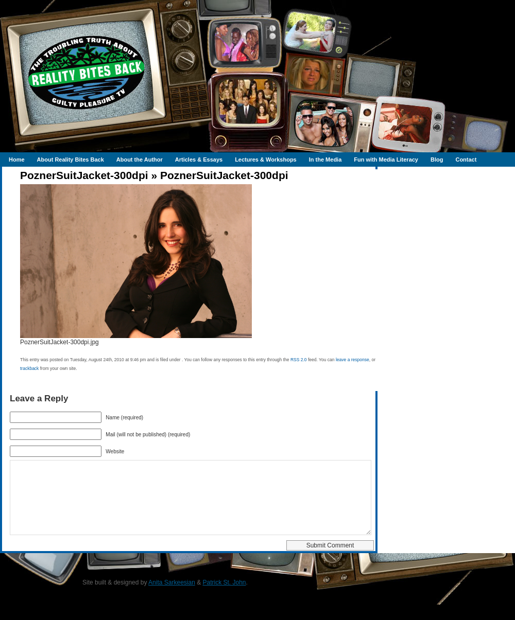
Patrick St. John (224, 597)
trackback (29, 368)
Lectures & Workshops (266, 159)
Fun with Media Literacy (386, 159)
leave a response (352, 359)
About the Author (139, 159)
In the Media (325, 159)
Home (17, 159)
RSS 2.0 (298, 359)
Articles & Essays (198, 159)
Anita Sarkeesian (171, 597)
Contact (465, 159)
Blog (437, 159)
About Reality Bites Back (70, 159)
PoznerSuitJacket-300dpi (84, 175)
